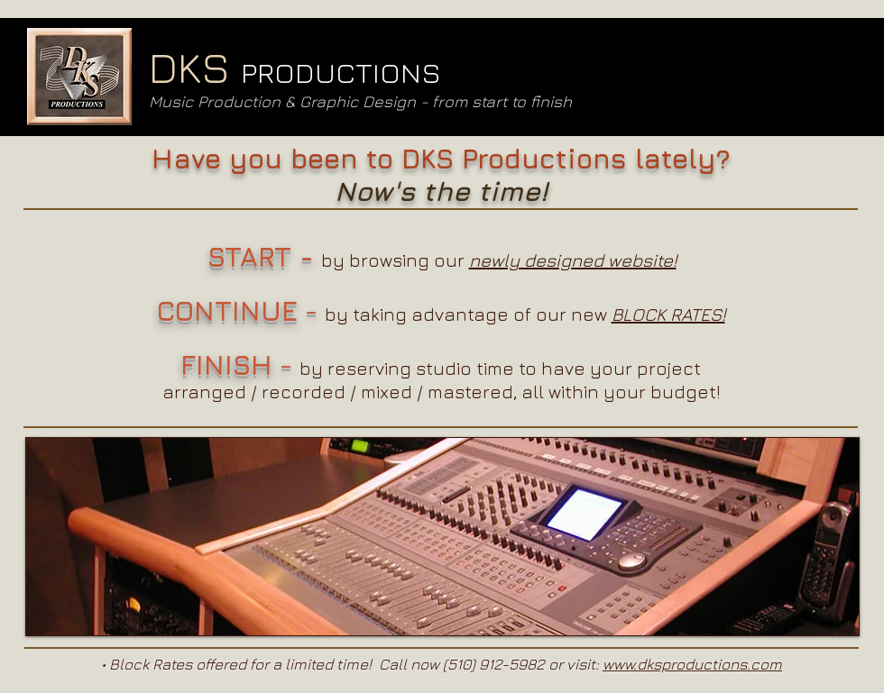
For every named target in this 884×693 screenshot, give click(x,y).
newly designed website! (573, 260)
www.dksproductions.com (692, 664)
